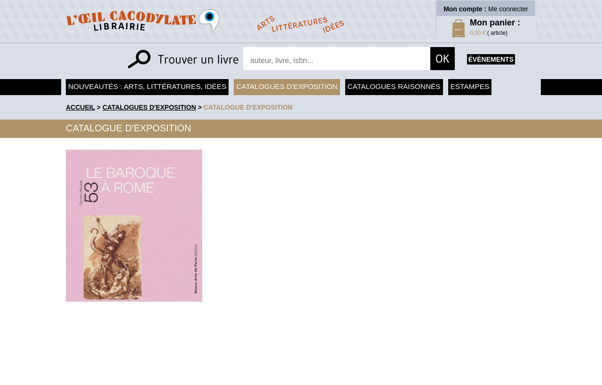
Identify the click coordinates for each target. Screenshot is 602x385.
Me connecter (508, 9)
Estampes (470, 86)
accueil (80, 107)
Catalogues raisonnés (394, 86)
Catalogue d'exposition (248, 107)
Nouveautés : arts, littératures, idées (147, 86)
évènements (491, 59)
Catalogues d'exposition (286, 86)
